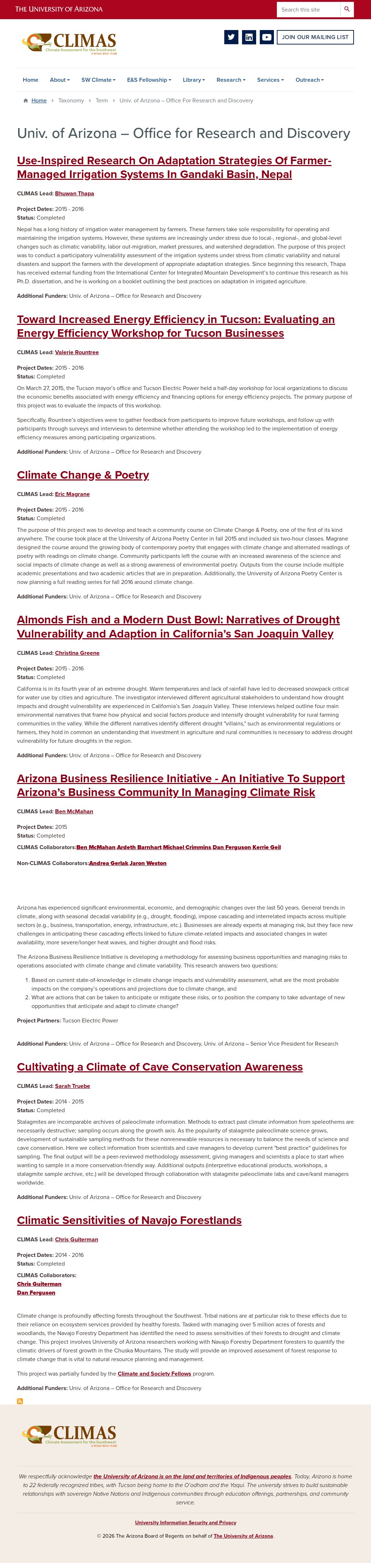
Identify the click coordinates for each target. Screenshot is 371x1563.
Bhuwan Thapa (74, 193)
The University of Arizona (243, 1536)
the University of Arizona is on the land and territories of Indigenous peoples (192, 1476)
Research (229, 80)
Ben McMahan (74, 811)
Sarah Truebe (72, 1086)
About (58, 80)
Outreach (308, 80)
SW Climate (97, 80)
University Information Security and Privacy (185, 1523)
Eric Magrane (72, 494)
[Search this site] (309, 9)
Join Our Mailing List (315, 37)
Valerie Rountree (77, 352)
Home (30, 80)
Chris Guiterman (76, 1239)
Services (268, 80)
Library (192, 80)
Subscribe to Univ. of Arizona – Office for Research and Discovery (20, 1401)
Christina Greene (77, 653)
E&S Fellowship (147, 80)
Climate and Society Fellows (154, 1373)
